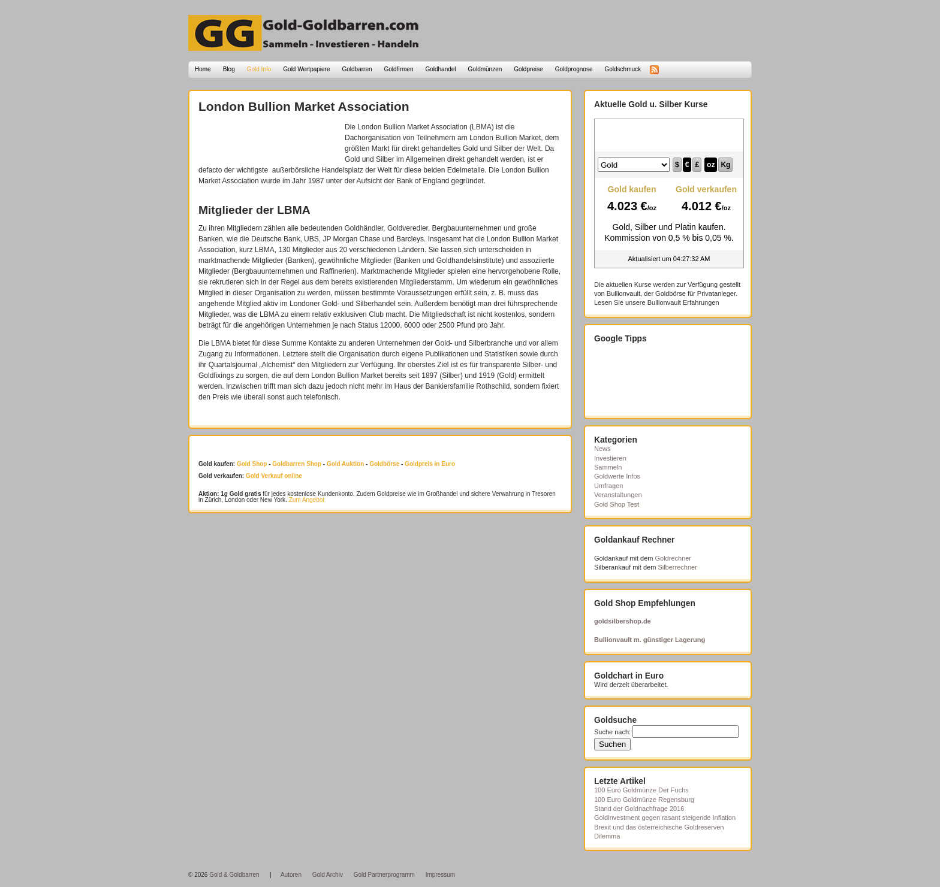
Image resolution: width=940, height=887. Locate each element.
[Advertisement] (268, 140)
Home (203, 69)
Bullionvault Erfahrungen (683, 302)
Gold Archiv (327, 874)
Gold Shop (252, 464)
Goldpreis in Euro (430, 464)
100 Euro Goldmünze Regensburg (644, 799)
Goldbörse (384, 464)
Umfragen (608, 485)
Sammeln (608, 467)
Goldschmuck (622, 69)
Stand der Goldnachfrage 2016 (639, 808)
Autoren (291, 874)
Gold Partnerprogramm (384, 874)
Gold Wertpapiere (306, 69)
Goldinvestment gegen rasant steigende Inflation (665, 817)
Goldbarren (357, 69)
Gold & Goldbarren (234, 874)
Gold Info (259, 69)
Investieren (610, 458)
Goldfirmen (399, 69)
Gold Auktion (345, 464)
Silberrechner (677, 567)
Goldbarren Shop (296, 464)
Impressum (440, 874)
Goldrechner (673, 558)
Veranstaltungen (618, 494)
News (602, 448)
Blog (229, 69)
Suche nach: (612, 731)
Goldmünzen (485, 69)
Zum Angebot (306, 500)
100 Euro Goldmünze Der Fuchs (641, 790)
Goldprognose (574, 69)
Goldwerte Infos (617, 476)
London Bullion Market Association (303, 106)
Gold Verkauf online (274, 476)
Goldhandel (440, 69)
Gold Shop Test (616, 504)
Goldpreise (528, 69)
